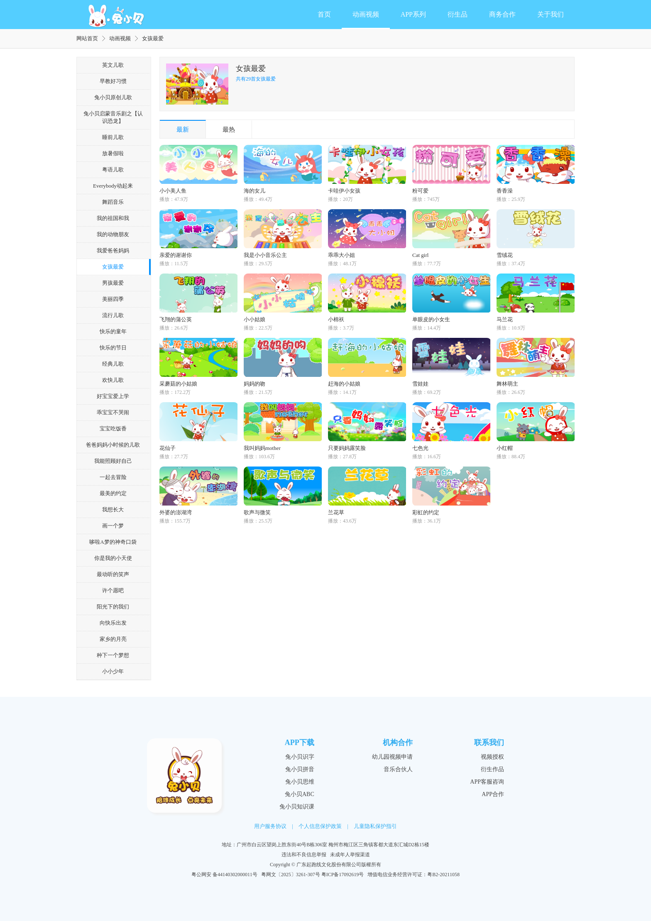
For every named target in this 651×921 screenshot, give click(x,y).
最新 (182, 129)
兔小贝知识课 (296, 807)
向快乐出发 (113, 623)
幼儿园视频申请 (392, 757)
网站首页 (87, 38)
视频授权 (492, 757)
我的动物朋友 (113, 234)
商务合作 (502, 14)
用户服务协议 (270, 826)
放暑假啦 (113, 153)
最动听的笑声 (113, 574)
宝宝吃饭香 (113, 428)
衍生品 (457, 14)
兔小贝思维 (299, 782)
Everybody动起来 (113, 186)
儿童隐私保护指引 (375, 826)
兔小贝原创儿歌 (113, 97)
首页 (324, 14)
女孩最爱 (113, 267)
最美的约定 (113, 493)
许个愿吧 (113, 590)
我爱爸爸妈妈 (113, 250)
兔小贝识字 (299, 757)
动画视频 (365, 14)
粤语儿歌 (113, 169)
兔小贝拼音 (299, 769)
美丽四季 (113, 299)
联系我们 (489, 742)
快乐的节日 (113, 347)
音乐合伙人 (398, 769)
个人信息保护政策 (320, 826)
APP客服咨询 (487, 782)
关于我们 (550, 14)
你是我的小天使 (113, 558)
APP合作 (493, 794)
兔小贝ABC (299, 794)
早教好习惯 (113, 81)
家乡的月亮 (113, 639)
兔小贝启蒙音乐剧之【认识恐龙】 (113, 117)
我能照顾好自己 (113, 461)
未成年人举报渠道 (350, 854)
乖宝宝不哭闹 (113, 412)
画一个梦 (113, 526)
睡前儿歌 (113, 137)
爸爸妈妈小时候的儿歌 (113, 445)
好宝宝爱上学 (113, 396)
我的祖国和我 (113, 218)
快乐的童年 (113, 331)
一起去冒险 (113, 477)
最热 (229, 129)
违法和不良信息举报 (303, 854)
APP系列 (413, 14)
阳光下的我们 (113, 606)
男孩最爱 (113, 283)
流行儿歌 (113, 315)
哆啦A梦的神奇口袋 (112, 542)
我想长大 (113, 509)
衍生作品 (492, 769)
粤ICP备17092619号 (342, 874)
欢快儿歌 (113, 380)
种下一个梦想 (113, 655)
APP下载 (299, 742)
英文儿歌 (113, 65)
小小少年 (113, 671)
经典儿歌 (113, 364)
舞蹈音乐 (113, 202)
